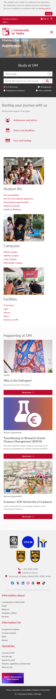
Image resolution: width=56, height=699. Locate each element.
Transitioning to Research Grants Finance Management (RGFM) (24, 439)
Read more (28, 392)
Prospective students (10, 629)
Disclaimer (16, 690)
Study (4, 605)
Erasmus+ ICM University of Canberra (28, 502)
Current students (10, 18)
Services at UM (11, 319)
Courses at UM (8, 652)
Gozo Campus (10, 259)
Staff (5, 22)
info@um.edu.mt (28, 572)
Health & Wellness (12, 209)
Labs (6, 308)
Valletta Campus (11, 255)
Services (5, 616)
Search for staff (8, 660)
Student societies (12, 205)
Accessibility (26, 690)
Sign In (46, 18)
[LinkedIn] (23, 583)
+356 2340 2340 (28, 569)
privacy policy (44, 8)
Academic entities (9, 613)
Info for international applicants (18, 198)
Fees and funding (22, 140)
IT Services (9, 305)
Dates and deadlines (24, 130)
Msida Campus (11, 251)
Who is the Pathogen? (18, 380)
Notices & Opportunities (13, 432)
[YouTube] (38, 583)
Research (5, 609)
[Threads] (33, 583)
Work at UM (7, 667)
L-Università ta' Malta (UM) (13, 602)
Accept (48, 13)
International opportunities (16, 202)
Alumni (5, 640)
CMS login (37, 694)
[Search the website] (51, 18)
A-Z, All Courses (12, 87)
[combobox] (28, 85)
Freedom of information (41, 690)
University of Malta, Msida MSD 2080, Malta (28, 576)
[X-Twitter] (17, 583)
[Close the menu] (51, 32)
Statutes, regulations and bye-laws (16, 663)
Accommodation (11, 194)
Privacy (8, 690)
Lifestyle (7, 375)
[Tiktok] (43, 583)
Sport (6, 316)
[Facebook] (12, 583)
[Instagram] (28, 583)
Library (7, 312)
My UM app (7, 656)
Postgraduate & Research (15, 90)
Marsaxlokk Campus (13, 262)
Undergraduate (46, 87)
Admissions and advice (25, 120)
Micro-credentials (45, 90)
